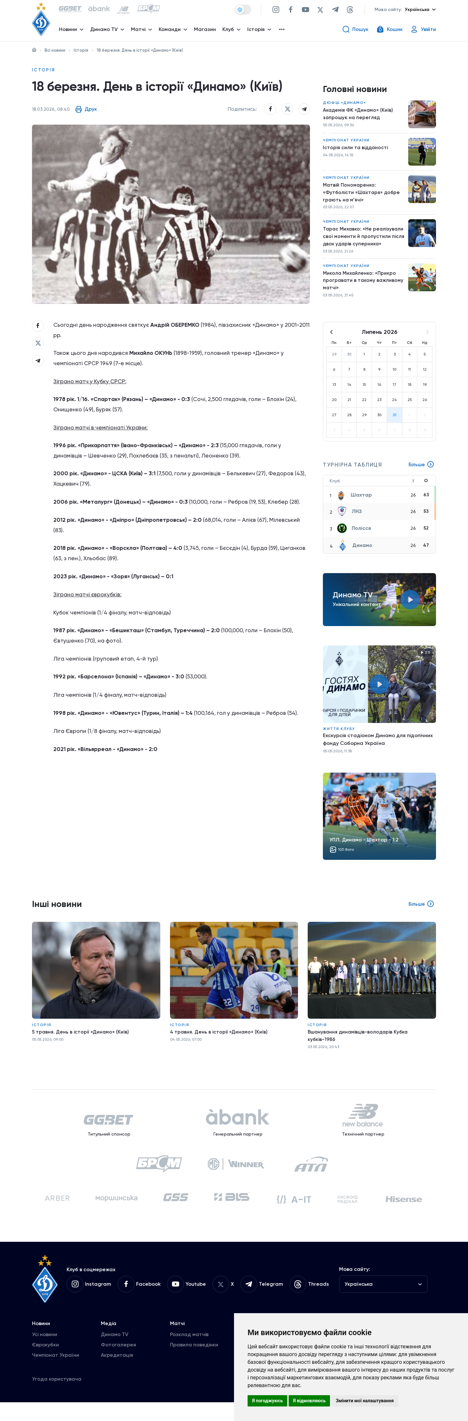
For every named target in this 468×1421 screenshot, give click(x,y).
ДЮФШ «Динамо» (344, 104)
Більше (421, 471)
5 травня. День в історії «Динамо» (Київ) (81, 1039)
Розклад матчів (189, 1353)
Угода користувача (56, 1398)
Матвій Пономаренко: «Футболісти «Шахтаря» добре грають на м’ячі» (362, 195)
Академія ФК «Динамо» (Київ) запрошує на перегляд (359, 116)
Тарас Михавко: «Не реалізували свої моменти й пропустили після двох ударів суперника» (360, 241)
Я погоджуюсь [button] (267, 1400)
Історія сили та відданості (356, 150)
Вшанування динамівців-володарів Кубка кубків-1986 (359, 1043)
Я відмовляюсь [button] (309, 1400)
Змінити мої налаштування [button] (365, 1400)
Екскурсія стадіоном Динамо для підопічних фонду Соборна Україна (378, 746)
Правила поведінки (194, 1363)
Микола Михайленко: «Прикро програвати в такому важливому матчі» (364, 286)
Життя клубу (339, 735)
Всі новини (55, 50)
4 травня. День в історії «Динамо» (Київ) (220, 1039)
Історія (81, 50)
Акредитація (117, 1374)
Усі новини (44, 1353)
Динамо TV (114, 1353)
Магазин (206, 31)
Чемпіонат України (346, 142)
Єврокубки (45, 1363)
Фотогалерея (118, 1363)
